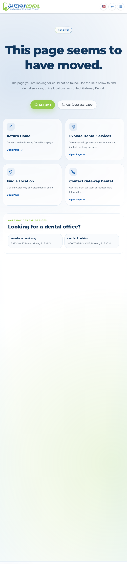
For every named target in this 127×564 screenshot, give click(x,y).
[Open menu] (120, 6)
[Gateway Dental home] (21, 6)
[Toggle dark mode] (112, 6)
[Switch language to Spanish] (103, 6)
